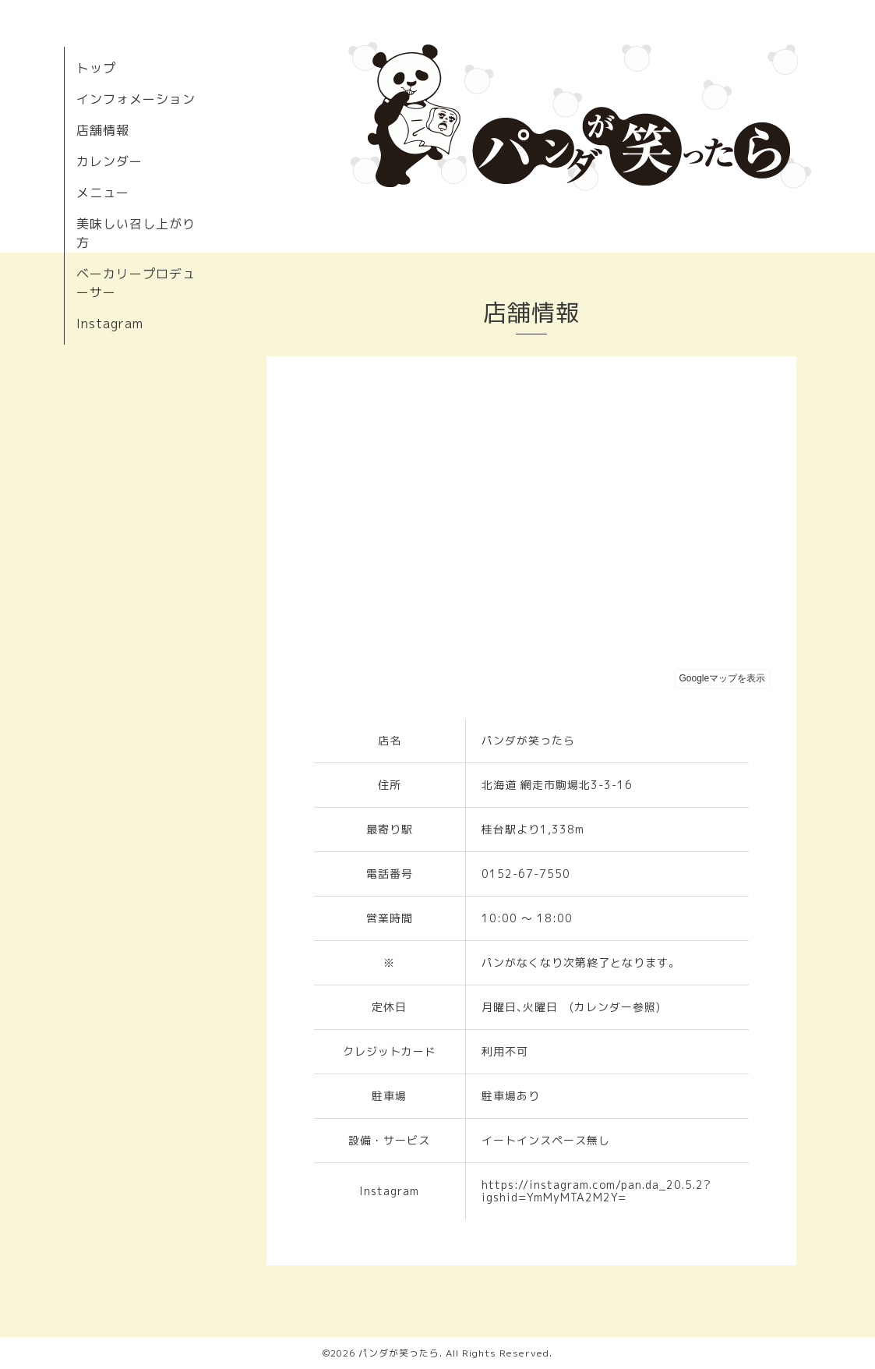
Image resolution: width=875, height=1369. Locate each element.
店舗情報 (102, 130)
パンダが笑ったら (398, 1353)
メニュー (102, 192)
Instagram (109, 323)
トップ (96, 67)
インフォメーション (136, 99)
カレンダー (109, 161)
